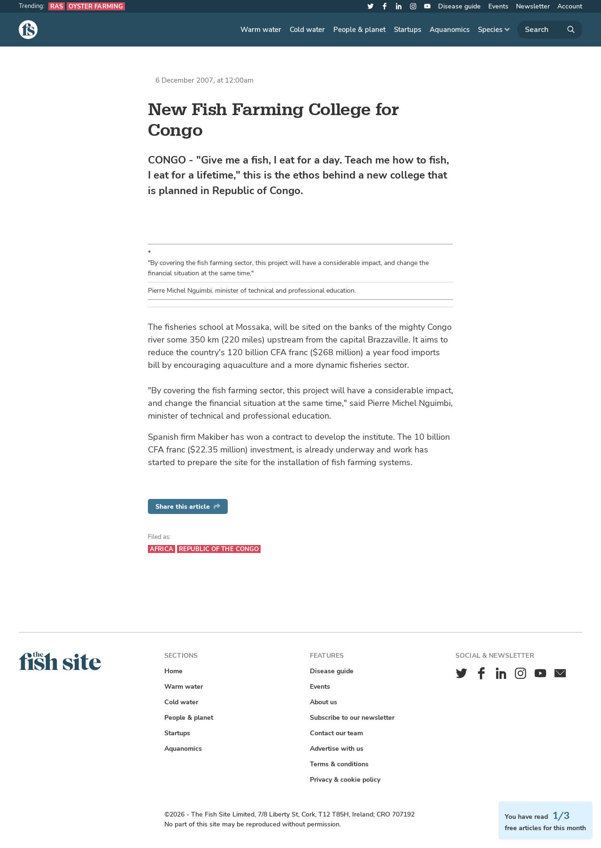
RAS (56, 6)
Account (569, 6)
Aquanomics (450, 29)
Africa (161, 549)
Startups (407, 29)
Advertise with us (336, 748)
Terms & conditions (339, 764)
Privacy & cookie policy (345, 779)
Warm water (260, 29)
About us (323, 702)
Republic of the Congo (219, 549)
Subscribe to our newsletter (352, 717)
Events (498, 6)
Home (173, 671)
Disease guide (459, 6)
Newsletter (533, 6)
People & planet (359, 29)
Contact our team (336, 733)
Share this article (187, 506)
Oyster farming (96, 6)
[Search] (549, 30)
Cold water (307, 29)
